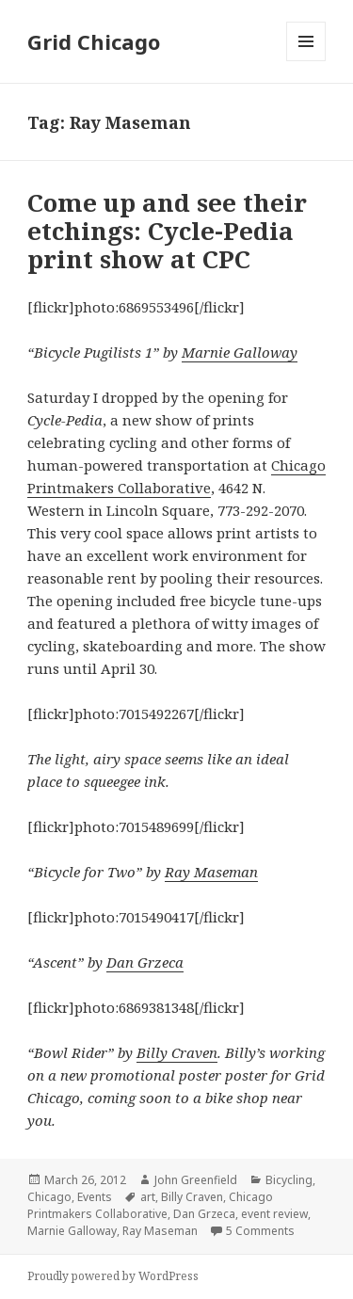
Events (94, 1197)
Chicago (49, 1197)
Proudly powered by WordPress (113, 1276)
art (147, 1197)
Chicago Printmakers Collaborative (150, 1205)
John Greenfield (195, 1180)
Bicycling (289, 1180)
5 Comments (260, 1231)
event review (274, 1214)
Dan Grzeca (145, 962)
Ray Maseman (211, 871)
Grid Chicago (93, 41)
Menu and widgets (306, 60)
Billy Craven (176, 1052)
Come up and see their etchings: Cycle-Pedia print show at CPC (167, 230)
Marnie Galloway (239, 352)
